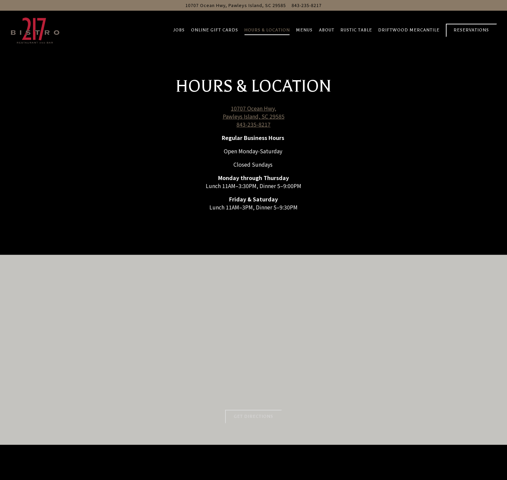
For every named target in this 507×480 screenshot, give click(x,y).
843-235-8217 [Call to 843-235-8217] (307, 5)
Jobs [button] (179, 30)
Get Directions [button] (253, 418)
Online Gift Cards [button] (214, 30)
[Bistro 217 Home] (35, 29)
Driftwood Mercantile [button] (409, 30)
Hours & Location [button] (267, 30)
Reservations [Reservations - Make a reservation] (471, 30)
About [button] (326, 30)
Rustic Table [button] (356, 30)
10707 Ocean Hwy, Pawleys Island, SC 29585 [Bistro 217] (254, 112)
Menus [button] (304, 30)
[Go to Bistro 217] (235, 5)
